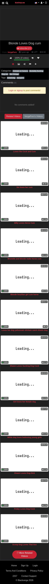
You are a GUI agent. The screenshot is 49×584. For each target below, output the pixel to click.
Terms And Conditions (16, 571)
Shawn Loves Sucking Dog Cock (24, 366)
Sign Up (24, 565)
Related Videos (13, 116)
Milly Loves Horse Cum (24, 223)
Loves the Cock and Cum (24, 151)
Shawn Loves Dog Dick (24, 473)
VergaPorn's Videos (33, 116)
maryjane (20, 78)
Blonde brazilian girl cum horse (24, 294)
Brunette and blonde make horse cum (24, 259)
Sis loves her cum (24, 187)
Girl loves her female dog (24, 402)
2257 (15, 576)
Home (14, 565)
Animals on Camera (20, 71)
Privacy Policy (36, 571)
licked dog (11, 78)
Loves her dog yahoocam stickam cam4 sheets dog (25, 330)
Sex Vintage (14, 74)
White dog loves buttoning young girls (24, 437)
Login (35, 565)
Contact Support (28, 576)
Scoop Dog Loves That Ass (24, 544)
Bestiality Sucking (36, 71)
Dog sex (5, 74)
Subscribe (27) (24, 48)
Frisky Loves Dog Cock (24, 509)
